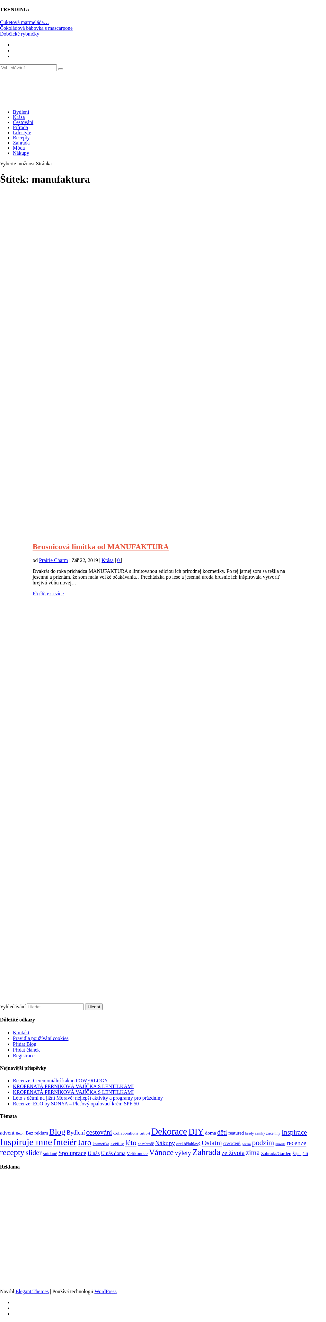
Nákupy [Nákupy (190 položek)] (165, 1143)
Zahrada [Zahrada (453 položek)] (206, 1152)
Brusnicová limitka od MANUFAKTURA (101, 546)
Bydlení (21, 112)
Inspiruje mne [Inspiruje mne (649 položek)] (26, 1142)
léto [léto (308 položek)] (131, 1142)
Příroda (20, 127)
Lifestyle (22, 132)
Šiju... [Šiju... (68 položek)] (297, 1154)
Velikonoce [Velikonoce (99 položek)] (137, 1153)
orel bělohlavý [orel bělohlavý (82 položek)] (188, 1143)
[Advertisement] (163, 273)
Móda (19, 148)
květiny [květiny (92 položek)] (117, 1143)
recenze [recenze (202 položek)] (296, 1142)
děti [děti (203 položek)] (222, 1132)
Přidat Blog (24, 1044)
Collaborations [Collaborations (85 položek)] (125, 1133)
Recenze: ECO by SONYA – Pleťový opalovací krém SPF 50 (76, 1103)
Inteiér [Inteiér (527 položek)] (64, 1142)
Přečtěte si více (48, 593)
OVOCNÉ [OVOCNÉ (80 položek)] (232, 1144)
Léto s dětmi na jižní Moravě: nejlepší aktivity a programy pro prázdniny (88, 1098)
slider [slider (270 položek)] (34, 1153)
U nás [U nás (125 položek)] (94, 1153)
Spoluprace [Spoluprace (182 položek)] (72, 1153)
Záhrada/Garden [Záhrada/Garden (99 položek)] (276, 1153)
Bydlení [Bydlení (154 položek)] (75, 1132)
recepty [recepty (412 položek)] (12, 1152)
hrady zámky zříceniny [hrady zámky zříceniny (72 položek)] (262, 1133)
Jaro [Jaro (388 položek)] (84, 1142)
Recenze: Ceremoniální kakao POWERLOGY (60, 1080)
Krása (19, 117)
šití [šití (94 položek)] (305, 1153)
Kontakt (21, 1032)
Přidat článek (26, 1050)
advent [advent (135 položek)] (7, 1133)
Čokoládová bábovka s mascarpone (36, 28)
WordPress (105, 1291)
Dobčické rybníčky (19, 34)
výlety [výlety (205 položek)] (183, 1152)
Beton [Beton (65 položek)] (20, 1133)
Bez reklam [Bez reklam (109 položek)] (37, 1133)
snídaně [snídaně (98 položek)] (50, 1153)
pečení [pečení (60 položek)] (246, 1144)
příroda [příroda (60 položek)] (280, 1144)
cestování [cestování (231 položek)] (99, 1132)
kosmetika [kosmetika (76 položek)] (101, 1144)
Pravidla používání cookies (40, 1038)
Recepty (21, 137)
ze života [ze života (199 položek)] (233, 1152)
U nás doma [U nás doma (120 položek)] (113, 1153)
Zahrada (21, 142)
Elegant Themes (31, 1291)
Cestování (23, 122)
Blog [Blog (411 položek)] (57, 1131)
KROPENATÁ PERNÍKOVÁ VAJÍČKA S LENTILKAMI (73, 1086)
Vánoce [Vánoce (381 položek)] (161, 1152)
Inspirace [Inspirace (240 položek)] (294, 1132)
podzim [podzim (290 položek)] (263, 1143)
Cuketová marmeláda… (24, 22)
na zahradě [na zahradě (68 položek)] (146, 1144)
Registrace (24, 1055)
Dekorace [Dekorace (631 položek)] (169, 1131)
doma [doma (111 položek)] (210, 1133)
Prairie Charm (53, 560)
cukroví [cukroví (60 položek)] (145, 1133)
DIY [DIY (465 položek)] (196, 1131)
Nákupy (21, 153)
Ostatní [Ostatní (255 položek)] (212, 1143)
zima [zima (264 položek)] (253, 1153)
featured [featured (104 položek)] (236, 1133)
